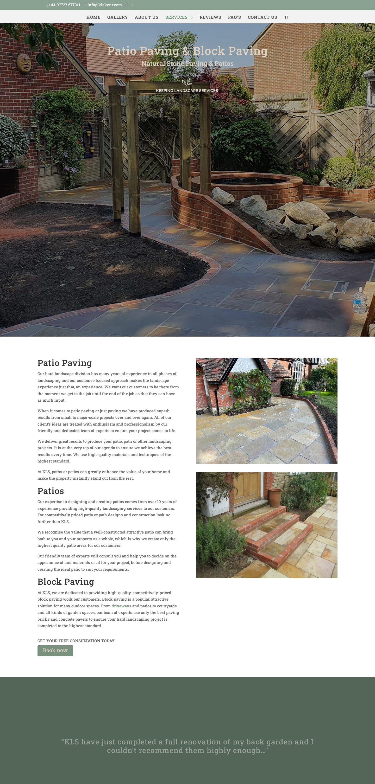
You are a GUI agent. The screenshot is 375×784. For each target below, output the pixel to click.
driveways (121, 605)
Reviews (210, 17)
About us (147, 17)
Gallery (117, 17)
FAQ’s (234, 17)
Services (176, 17)
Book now (55, 650)
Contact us (262, 17)
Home (93, 17)
